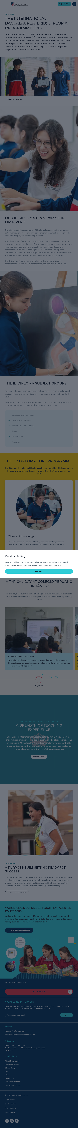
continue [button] (39, 571)
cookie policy (54, 565)
